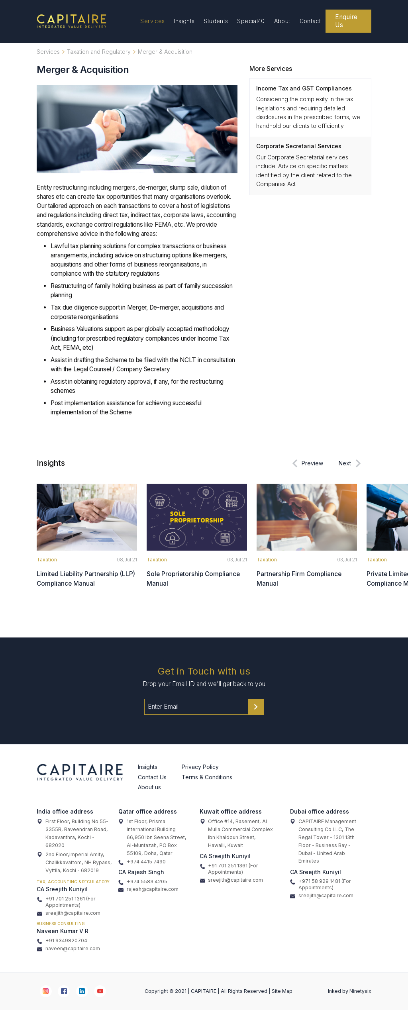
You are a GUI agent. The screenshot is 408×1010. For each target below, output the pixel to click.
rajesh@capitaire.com (148, 889)
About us (149, 787)
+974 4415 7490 (142, 862)
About (282, 21)
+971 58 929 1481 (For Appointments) (320, 884)
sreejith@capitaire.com (68, 913)
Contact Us (152, 777)
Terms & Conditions (207, 777)
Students (216, 21)
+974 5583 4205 (142, 882)
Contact (310, 21)
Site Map (282, 991)
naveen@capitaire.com (68, 948)
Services (152, 21)
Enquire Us (346, 21)
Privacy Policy (200, 767)
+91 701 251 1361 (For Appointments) (66, 902)
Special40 (251, 21)
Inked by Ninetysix (349, 991)
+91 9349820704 (62, 940)
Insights (184, 21)
